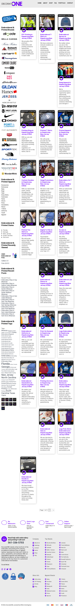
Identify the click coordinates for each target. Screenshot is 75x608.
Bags (2, 191)
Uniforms (4, 211)
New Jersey (7, 234)
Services (6, 237)
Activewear (4, 187)
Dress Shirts (5, 195)
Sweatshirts (5, 205)
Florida (5, 230)
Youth (3, 213)
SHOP (51, 3)
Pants (3, 199)
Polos (3, 203)
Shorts (3, 201)
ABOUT (45, 3)
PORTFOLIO (61, 3)
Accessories (5, 185)
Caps (2, 193)
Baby (2, 189)
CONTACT (70, 3)
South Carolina (7, 235)
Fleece (3, 207)
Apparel (3, 214)
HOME (39, 3)
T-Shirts (3, 209)
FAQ (55, 3)
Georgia (5, 232)
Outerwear (4, 197)
